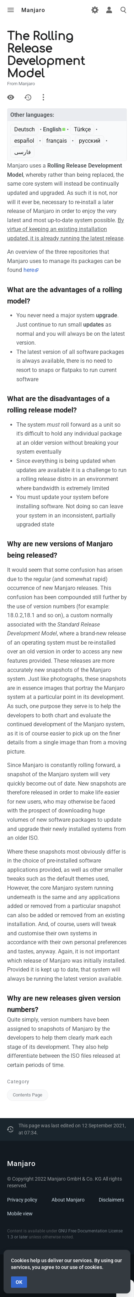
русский (89, 140)
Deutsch (24, 129)
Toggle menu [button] (11, 10)
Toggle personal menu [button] (109, 10)
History (28, 97)
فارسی (22, 152)
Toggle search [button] (123, 10)
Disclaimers (111, 1200)
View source (10, 97)
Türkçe (82, 129)
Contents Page (27, 1095)
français (56, 140)
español (24, 140)
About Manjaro (68, 1200)
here (28, 270)
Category (18, 1081)
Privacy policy (22, 1200)
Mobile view (20, 1213)
